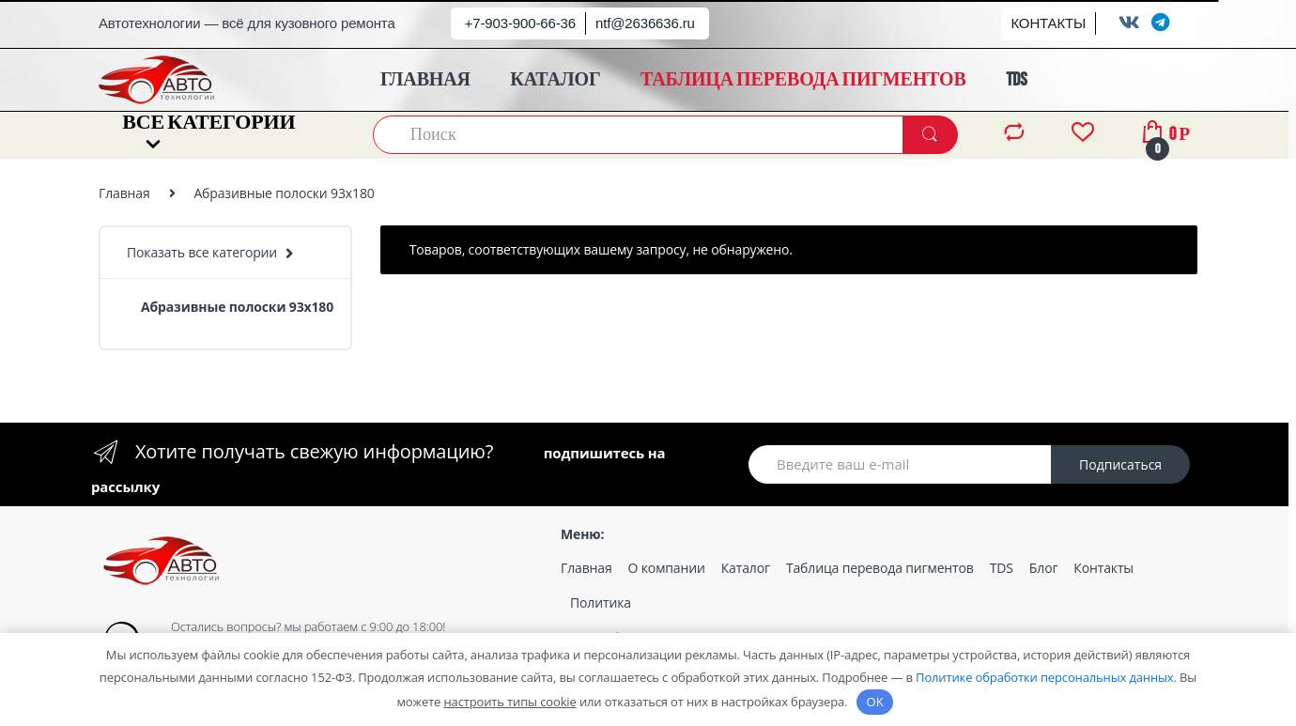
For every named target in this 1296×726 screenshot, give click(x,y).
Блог (1043, 568)
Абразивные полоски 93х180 (237, 307)
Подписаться (1120, 464)
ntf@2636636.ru (645, 23)
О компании (666, 568)
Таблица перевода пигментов (880, 568)
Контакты (1103, 568)
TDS (1016, 80)
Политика (600, 602)
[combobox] (638, 135)
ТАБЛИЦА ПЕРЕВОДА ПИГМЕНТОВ (803, 80)
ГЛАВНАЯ (425, 80)
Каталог (745, 568)
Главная (124, 193)
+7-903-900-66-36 (520, 23)
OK (875, 701)
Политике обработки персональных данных (1044, 677)
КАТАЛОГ (555, 80)
